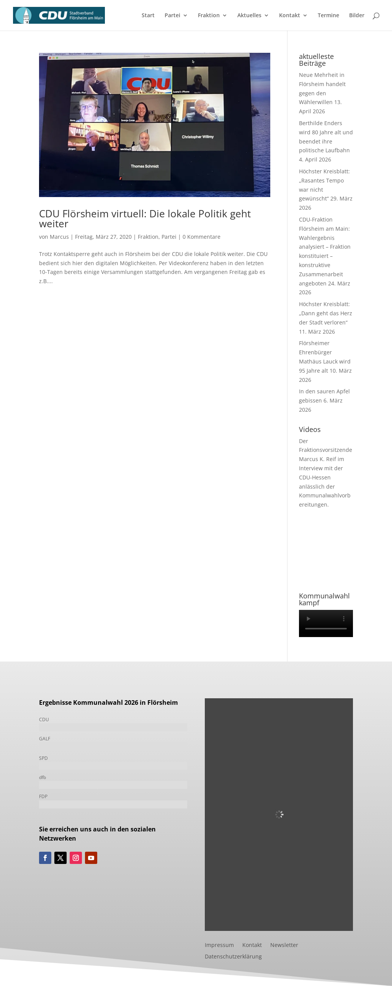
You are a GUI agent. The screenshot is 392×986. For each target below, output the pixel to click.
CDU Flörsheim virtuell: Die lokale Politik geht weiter (145, 218)
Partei (172, 16)
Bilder (356, 16)
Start (148, 16)
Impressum (219, 945)
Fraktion (209, 16)
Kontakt (289, 16)
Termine (328, 16)
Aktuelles (249, 16)
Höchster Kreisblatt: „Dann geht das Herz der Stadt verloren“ (325, 313)
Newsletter (284, 945)
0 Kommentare (201, 236)
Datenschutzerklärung (233, 957)
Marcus (59, 236)
